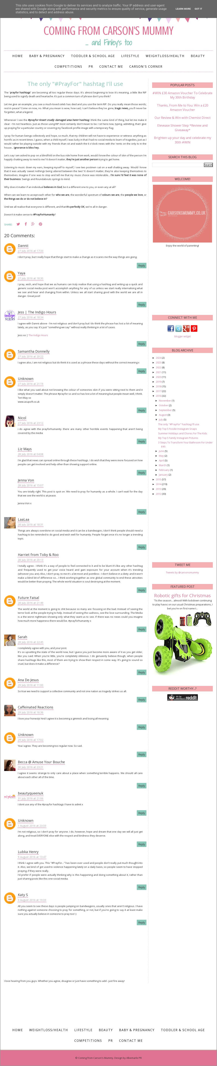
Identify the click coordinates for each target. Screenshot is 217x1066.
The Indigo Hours (38, 335)
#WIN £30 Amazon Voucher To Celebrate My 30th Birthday (182, 95)
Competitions (68, 66)
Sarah (22, 637)
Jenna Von (26, 480)
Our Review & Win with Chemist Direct (182, 117)
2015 (159, 477)
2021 (159, 370)
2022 (159, 365)
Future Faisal (28, 597)
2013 (159, 487)
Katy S (23, 894)
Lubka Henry (28, 851)
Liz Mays (25, 449)
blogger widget (182, 334)
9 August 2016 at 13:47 (32, 857)
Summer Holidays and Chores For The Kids (182, 431)
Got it (198, 8)
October (164, 403)
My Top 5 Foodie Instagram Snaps (177, 427)
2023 (159, 360)
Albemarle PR (134, 1058)
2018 (159, 384)
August (163, 413)
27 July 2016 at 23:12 (30, 423)
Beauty (198, 56)
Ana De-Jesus (28, 680)
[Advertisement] (182, 527)
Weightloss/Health (165, 56)
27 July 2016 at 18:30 (30, 278)
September (165, 408)
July (161, 418)
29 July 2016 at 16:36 (30, 712)
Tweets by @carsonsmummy (182, 570)
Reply (141, 265)
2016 (159, 394)
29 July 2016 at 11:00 (30, 685)
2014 (159, 482)
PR (91, 66)
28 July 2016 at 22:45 (30, 642)
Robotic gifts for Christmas (182, 594)
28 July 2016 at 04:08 (30, 454)
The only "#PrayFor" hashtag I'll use (178, 422)
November (165, 399)
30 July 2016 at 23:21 (30, 767)
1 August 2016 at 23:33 (32, 825)
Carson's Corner (146, 66)
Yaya (21, 273)
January (163, 473)
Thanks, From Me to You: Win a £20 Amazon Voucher (182, 107)
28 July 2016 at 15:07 (30, 485)
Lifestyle (130, 56)
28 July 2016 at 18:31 (30, 524)
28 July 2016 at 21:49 (30, 603)
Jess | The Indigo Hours (37, 312)
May (161, 454)
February (164, 468)
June (162, 449)
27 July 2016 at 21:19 (30, 384)
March (163, 463)
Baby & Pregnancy (47, 56)
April (162, 458)
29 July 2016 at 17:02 (30, 740)
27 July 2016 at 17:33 (30, 251)
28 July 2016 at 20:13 (30, 560)
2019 (159, 380)
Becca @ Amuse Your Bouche (41, 762)
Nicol (22, 418)
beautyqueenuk (30, 793)
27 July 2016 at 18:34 (30, 317)
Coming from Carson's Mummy (108, 30)
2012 (159, 492)
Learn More (183, 8)
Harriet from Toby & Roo (38, 554)
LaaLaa (23, 519)
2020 (159, 375)
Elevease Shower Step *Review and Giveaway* (182, 126)
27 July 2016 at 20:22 (30, 356)
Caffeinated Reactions (35, 707)
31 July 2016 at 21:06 (30, 798)
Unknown (25, 378)
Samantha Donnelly (34, 351)
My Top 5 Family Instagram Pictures (178, 436)
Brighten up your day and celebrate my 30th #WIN (182, 138)
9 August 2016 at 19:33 (32, 900)
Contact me (111, 66)
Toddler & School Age (93, 56)
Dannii (23, 245)
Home (17, 56)
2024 (159, 356)
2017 (159, 389)
